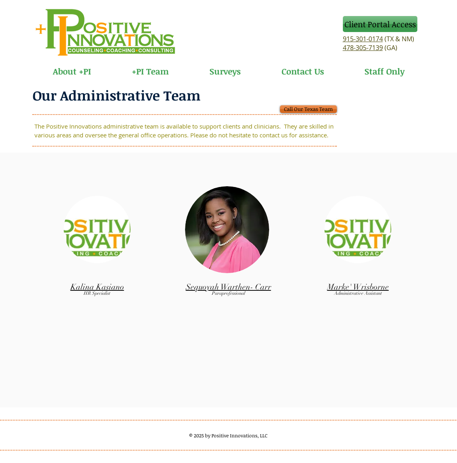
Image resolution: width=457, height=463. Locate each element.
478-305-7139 (363, 47)
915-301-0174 (363, 38)
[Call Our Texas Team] (308, 109)
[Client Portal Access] (380, 24)
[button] (150, 67)
